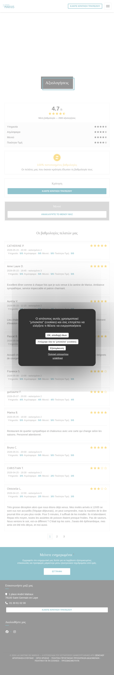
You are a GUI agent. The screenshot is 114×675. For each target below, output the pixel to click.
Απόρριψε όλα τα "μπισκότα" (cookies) (57, 341)
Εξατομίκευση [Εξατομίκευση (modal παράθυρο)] (57, 348)
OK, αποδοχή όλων (57, 335)
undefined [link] (58, 358)
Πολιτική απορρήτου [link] (58, 354)
